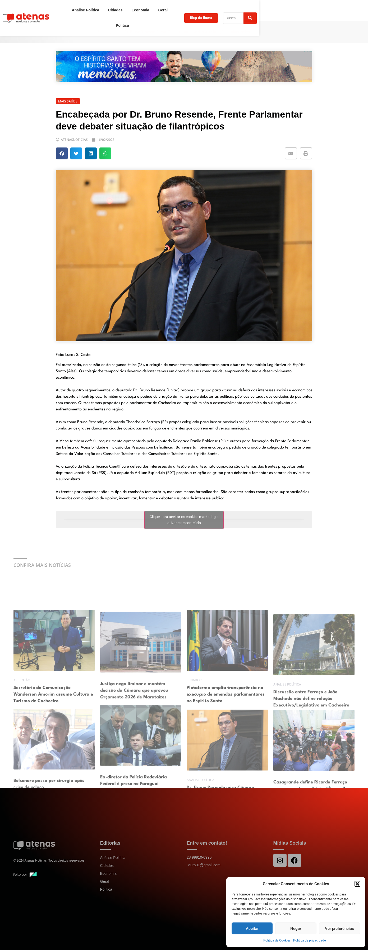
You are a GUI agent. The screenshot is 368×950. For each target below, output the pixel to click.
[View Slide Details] (184, 66)
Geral (205, 8)
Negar (295, 928)
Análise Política (127, 8)
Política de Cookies (277, 940)
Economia (182, 8)
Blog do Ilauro (278, 8)
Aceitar (252, 928)
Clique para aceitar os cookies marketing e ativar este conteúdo (184, 527)
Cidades (157, 8)
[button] (357, 883)
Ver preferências (339, 928)
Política (225, 8)
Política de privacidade (309, 940)
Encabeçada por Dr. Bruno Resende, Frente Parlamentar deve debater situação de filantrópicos (174, 32)
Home (63, 32)
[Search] (322, 8)
